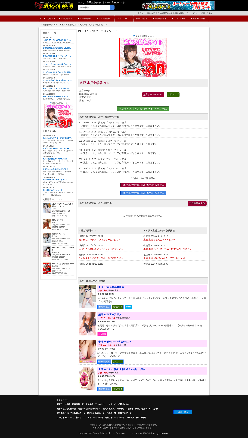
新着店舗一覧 (78, 404)
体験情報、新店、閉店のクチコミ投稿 (142, 409)
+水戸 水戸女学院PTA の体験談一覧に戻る (143, 193)
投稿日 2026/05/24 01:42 (110, 238)
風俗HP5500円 (198, 18)
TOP (83, 31)
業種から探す (65, 18)
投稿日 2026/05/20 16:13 (175, 238)
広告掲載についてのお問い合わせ (71, 413)
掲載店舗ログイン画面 (114, 417)
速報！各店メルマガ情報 (113, 409)
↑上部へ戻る (182, 412)
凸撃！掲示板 (141, 18)
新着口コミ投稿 (63, 404)
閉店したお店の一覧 (95, 413)
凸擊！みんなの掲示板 (66, 409)
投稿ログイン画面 (95, 417)
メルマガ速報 (178, 18)
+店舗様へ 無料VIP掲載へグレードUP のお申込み (143, 108)
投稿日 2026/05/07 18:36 (175, 256)
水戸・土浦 (99, 31)
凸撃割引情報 (159, 18)
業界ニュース (122, 18)
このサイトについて (65, 417)
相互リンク (80, 417)
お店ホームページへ (153, 94)
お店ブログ (173, 94)
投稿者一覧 (111, 413)
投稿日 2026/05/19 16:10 (175, 247)
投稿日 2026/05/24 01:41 (110, 247)
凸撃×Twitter (123, 404)
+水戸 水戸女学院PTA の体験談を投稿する (143, 185)
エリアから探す (47, 18)
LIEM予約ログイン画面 (136, 417)
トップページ (62, 400)
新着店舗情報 (103, 18)
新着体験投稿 (84, 18)
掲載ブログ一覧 (124, 413)
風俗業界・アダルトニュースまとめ (101, 404)
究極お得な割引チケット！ (89, 409)
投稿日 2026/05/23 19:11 (110, 256)
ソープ (113, 31)
